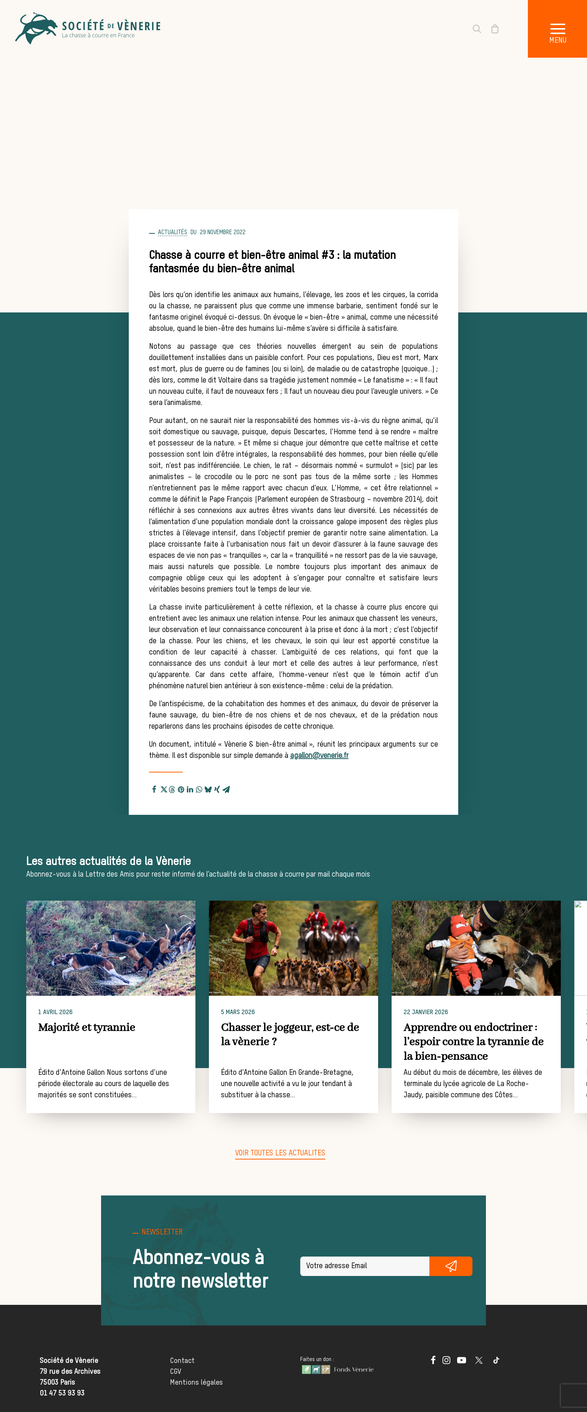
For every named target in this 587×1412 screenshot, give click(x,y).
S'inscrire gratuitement (450, 1266)
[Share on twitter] (163, 788)
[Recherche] (472, 28)
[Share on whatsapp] (199, 788)
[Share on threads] (172, 788)
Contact (182, 1360)
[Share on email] (226, 788)
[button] (120, 948)
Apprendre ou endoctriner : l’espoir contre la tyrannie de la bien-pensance (498, 1042)
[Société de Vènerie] (89, 29)
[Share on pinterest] (181, 788)
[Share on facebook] (154, 788)
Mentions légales (196, 1382)
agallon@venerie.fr (319, 756)
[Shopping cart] (490, 28)
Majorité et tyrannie (96, 1028)
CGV (175, 1371)
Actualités (172, 233)
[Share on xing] (217, 788)
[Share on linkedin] (190, 788)
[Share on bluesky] (208, 788)
